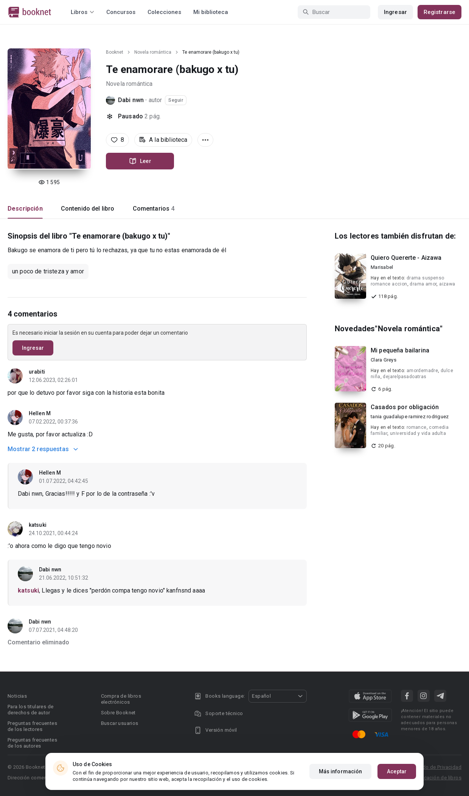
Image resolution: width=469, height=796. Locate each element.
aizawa (447, 284)
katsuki (38, 525)
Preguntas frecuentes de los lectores (32, 726)
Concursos (120, 12)
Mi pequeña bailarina (400, 350)
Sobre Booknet (118, 712)
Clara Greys (383, 360)
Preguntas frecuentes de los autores (32, 743)
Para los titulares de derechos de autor (30, 709)
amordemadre (422, 370)
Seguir (175, 100)
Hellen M (40, 413)
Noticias (17, 696)
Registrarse (439, 12)
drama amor (423, 284)
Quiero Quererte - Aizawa (406, 257)
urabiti (37, 372)
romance (417, 427)
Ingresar (395, 12)
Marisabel (382, 267)
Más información (340, 771)
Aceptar (397, 771)
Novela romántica (152, 52)
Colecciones (164, 12)
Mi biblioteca (210, 12)
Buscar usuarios (119, 723)
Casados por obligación (405, 407)
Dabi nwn (131, 100)
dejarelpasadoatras (404, 376)
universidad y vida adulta (418, 433)
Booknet (114, 52)
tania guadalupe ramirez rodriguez (410, 416)
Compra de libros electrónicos (121, 699)
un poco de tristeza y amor (48, 271)
